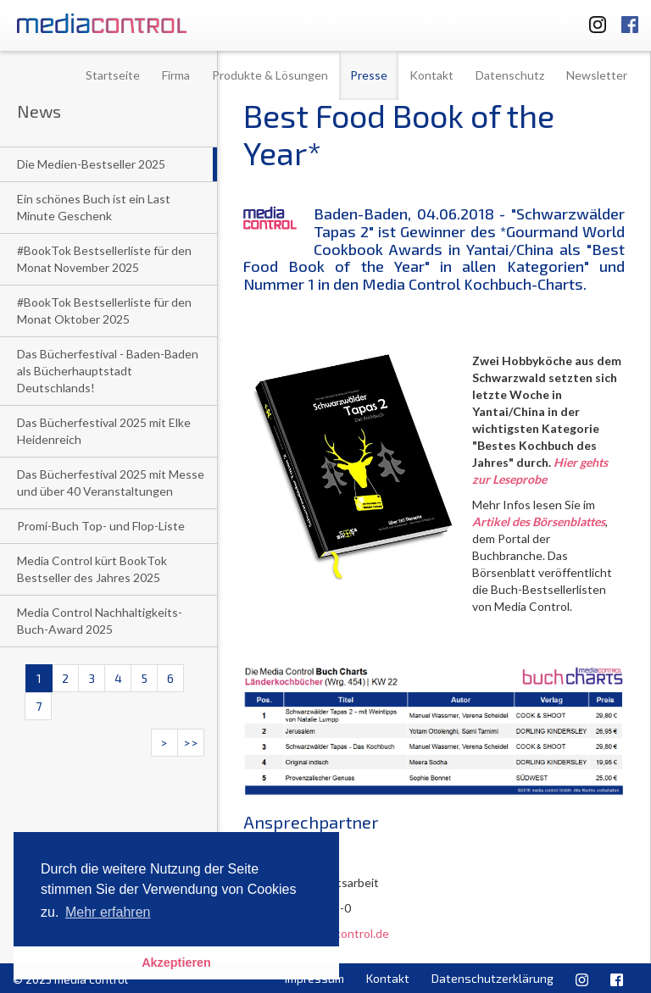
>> (190, 742)
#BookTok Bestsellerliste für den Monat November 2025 (104, 259)
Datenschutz (510, 75)
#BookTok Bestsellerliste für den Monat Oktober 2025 (104, 310)
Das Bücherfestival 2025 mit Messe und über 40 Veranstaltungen (110, 482)
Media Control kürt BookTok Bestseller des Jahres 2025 (92, 569)
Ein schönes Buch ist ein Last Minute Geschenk (93, 207)
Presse (368, 75)
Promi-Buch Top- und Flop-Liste (101, 526)
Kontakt (431, 75)
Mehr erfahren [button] (108, 912)
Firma (176, 75)
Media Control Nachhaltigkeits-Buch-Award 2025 (99, 620)
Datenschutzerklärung (492, 978)
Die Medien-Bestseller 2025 (91, 164)
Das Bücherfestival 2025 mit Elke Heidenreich (104, 431)
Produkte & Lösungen (270, 75)
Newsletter (596, 75)
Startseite (113, 75)
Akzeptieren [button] (176, 962)
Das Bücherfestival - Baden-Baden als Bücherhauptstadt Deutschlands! (107, 371)
